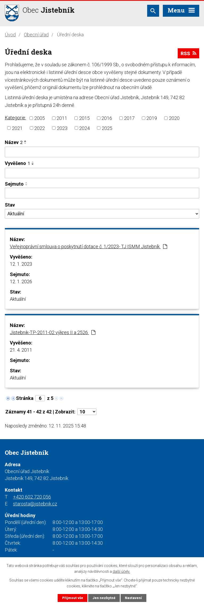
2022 (39, 128)
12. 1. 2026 (21, 281)
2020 (174, 118)
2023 (62, 128)
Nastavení (133, 598)
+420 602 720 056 (32, 497)
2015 (84, 118)
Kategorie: (15, 117)
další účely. (121, 571)
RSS (188, 53)
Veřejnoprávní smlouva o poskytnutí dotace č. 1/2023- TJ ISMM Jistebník (88, 246)
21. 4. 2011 (21, 350)
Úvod (10, 34)
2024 (84, 128)
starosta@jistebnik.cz (35, 503)
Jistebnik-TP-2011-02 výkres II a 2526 (52, 332)
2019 (151, 118)
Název (14, 142)
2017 (129, 118)
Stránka (24, 398)
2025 (107, 128)
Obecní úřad (36, 34)
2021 (17, 128)
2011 (62, 118)
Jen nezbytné (104, 598)
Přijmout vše (72, 598)
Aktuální (18, 299)
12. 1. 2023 (21, 264)
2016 (106, 118)
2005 (39, 118)
